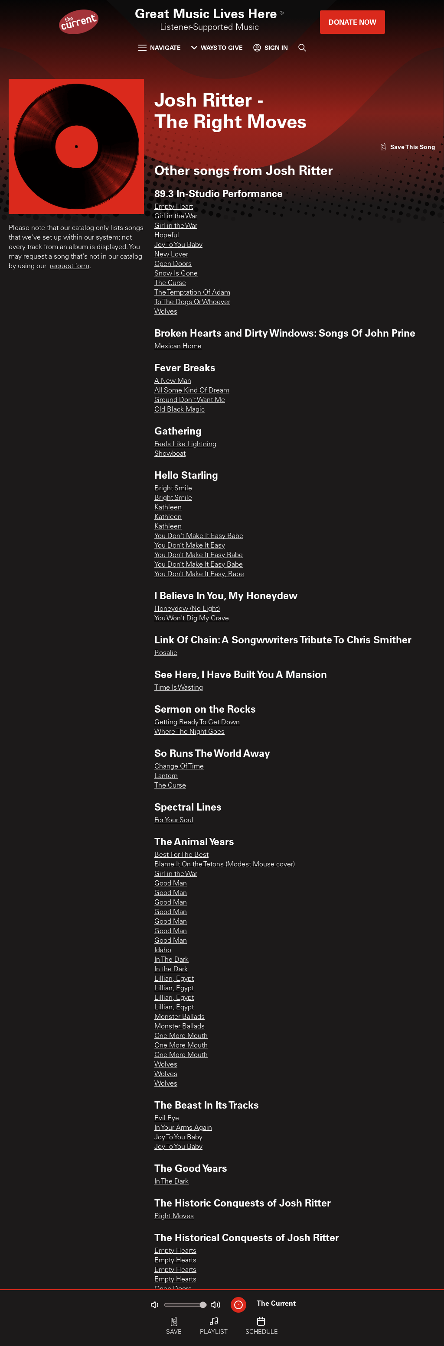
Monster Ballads (179, 1017)
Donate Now (352, 21)
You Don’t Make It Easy (189, 545)
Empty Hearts (175, 1251)
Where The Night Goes (189, 732)
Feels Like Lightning (185, 444)
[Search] (302, 47)
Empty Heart (173, 207)
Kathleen (168, 507)
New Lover (171, 254)
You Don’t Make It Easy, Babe (199, 574)
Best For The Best (181, 855)
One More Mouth (181, 1036)
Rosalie (165, 653)
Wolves (165, 311)
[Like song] (407, 146)
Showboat (170, 454)
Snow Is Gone (176, 273)
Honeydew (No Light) (187, 609)
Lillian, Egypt (174, 979)
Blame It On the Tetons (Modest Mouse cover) (224, 864)
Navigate (159, 47)
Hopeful (166, 235)
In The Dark (171, 960)
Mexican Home (178, 346)
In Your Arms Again (183, 1128)
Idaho (162, 950)
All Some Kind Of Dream (191, 390)
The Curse (170, 283)
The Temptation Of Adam (192, 292)
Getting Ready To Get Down (197, 722)
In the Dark (171, 969)
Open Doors (173, 264)
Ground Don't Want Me (189, 400)
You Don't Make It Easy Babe (198, 536)
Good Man (170, 883)
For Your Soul (173, 820)
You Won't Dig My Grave (191, 618)
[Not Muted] (154, 1305)
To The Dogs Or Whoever (192, 302)
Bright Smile (173, 488)
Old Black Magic (179, 409)
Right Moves (174, 1216)
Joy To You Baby (178, 245)
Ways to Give (217, 47)
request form (69, 266)
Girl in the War (175, 216)
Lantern (166, 776)
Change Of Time (179, 766)
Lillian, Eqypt (174, 1007)
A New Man (172, 381)
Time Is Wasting (178, 687)
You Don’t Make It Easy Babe (198, 555)
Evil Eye (166, 1118)
